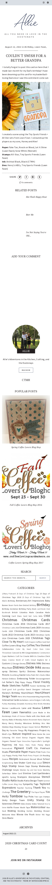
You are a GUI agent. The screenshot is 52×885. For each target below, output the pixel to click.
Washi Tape (25, 807)
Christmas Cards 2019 (30, 627)
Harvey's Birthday (11, 692)
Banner (5, 605)
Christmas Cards (36, 620)
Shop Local (37, 763)
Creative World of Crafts (18, 660)
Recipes (13, 759)
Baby (47, 600)
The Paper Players (38, 792)
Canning (6, 616)
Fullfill (25, 685)
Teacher (20, 788)
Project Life (37, 755)
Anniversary (21, 600)
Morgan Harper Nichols (31, 727)
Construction (45, 653)
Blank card (36, 609)
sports (5, 777)
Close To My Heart (13, 641)
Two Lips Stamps (42, 796)
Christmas (9, 620)
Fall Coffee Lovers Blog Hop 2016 (26, 504)
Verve (16, 803)
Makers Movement (30, 720)
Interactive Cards (10, 700)
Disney (23, 663)
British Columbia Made (23, 612)
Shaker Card (25, 762)
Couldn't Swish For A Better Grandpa (26, 58)
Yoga (48, 814)
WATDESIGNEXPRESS (40, 881)
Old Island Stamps (20, 737)
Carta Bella (38, 616)
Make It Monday (15, 719)
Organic (32, 737)
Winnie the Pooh (25, 814)
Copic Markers (8, 656)
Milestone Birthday (31, 723)
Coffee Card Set (43, 642)
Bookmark (6, 612)
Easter (22, 674)
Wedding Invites (25, 811)
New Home (37, 734)
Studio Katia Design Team (30, 780)
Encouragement (43, 678)
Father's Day (12, 682)
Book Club (45, 609)
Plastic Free (34, 751)
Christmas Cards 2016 (13, 623)
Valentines (7, 803)
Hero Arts (22, 696)
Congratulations (32, 652)
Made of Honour (19, 716)
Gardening (41, 686)
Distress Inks (33, 663)
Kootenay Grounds (16, 703)
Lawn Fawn (40, 47)
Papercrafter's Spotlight (40, 741)
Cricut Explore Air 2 (40, 660)
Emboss (12, 678)
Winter (38, 814)
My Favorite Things (15, 730)
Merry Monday (15, 723)
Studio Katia (9, 780)
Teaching (28, 788)
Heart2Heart (27, 692)
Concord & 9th (18, 652)
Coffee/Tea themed (38, 645)
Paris (21, 745)
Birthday (29, 47)
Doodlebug (14, 675)
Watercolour (38, 807)
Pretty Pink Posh (19, 755)
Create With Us (30, 656)
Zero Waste (7, 818)
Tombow (16, 796)
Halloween (46, 689)
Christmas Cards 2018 (10, 628)
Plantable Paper (18, 751)
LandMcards (15, 708)
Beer (20, 605)
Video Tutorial (38, 804)
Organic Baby (43, 737)
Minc (43, 723)
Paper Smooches (23, 741)
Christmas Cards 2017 (38, 623)
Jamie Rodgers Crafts (37, 700)
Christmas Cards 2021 (26, 631)
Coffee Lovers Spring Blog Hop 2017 (26, 562)
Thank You (39, 787)
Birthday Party (25, 609)
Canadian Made (43, 612)
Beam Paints (13, 605)
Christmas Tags (40, 638)
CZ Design (14, 663)
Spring (13, 777)
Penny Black (44, 745)
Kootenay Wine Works (34, 704)
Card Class (17, 616)
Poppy (9, 755)
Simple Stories (19, 770)
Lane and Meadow (31, 708)
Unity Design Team (13, 800)
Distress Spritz (17, 671)
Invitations (24, 700)
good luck (11, 689)
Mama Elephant (44, 720)
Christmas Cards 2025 (18, 638)
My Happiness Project (35, 730)
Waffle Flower (13, 807)
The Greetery (20, 791)
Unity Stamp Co (38, 800)
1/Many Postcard (9, 594)
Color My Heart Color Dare (29, 649)
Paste (34, 745)
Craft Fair (19, 656)
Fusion (33, 686)
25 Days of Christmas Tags (28, 594)
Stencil (46, 776)
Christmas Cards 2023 (24, 634)
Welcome (6, 814)
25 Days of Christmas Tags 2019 (36, 597)
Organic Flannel (9, 741)
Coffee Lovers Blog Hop (14, 645)
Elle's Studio (40, 675)
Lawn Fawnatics (21, 712)
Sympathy (28, 784)
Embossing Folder (26, 678)
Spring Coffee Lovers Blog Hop (26, 447)
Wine (13, 814)
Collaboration (8, 649)
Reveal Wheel (36, 759)
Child (47, 615)
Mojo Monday (15, 727)
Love (35, 712)
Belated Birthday (29, 605)
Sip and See (32, 770)
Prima (30, 755)
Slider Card (17, 773)
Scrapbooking (7, 763)
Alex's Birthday (8, 601)
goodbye (21, 689)
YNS (43, 814)
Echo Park (30, 675)
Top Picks (29, 796)
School (46, 759)
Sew (16, 762)
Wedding (11, 810)
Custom (6, 663)
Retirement (24, 759)
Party (28, 745)
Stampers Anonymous (28, 777)
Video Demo (26, 804)
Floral (36, 682)
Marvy (4, 723)
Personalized (7, 748)
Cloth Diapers (29, 642)
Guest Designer (33, 689)
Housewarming (33, 696)
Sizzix (40, 770)
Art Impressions (36, 600)
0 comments (26, 182)
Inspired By (45, 696)
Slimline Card (29, 773)
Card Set (27, 616)
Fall (3, 682)
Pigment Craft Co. (26, 748)
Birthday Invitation (10, 609)
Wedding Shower (42, 811)
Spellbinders (43, 773)
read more (26, 370)
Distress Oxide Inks (27, 667)
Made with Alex (33, 716)
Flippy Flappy (26, 682)
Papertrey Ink (9, 744)
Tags (36, 784)
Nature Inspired (21, 733)
